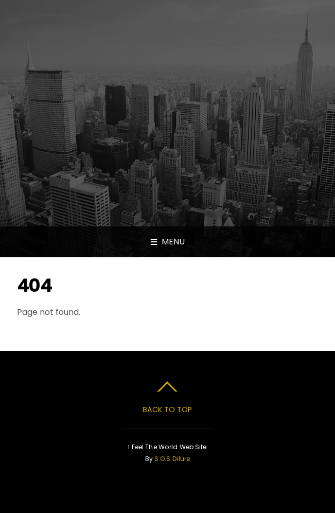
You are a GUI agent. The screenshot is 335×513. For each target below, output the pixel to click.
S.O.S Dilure (172, 458)
